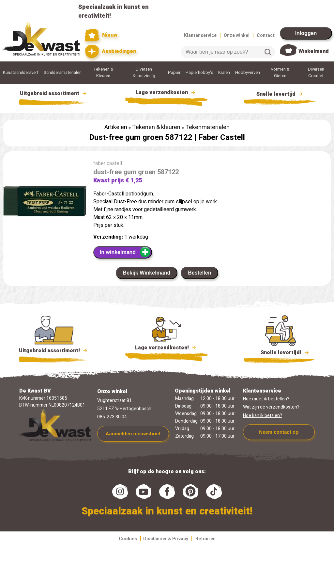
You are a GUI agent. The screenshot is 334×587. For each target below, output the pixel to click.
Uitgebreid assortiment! (54, 350)
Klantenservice (200, 35)
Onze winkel (237, 35)
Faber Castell (221, 137)
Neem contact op (278, 432)
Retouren (205, 538)
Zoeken (267, 52)
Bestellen (199, 273)
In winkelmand (125, 252)
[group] (45, 202)
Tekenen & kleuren (156, 127)
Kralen (224, 72)
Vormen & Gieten (280, 72)
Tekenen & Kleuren (103, 72)
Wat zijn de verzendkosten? (271, 407)
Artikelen (115, 127)
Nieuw (101, 35)
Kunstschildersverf (20, 72)
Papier (174, 72)
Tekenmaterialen (207, 127)
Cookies (128, 538)
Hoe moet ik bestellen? (266, 398)
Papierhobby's (199, 72)
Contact (266, 35)
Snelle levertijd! (280, 352)
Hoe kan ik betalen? (262, 415)
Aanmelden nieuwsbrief (133, 433)
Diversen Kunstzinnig (144, 72)
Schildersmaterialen (63, 72)
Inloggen (306, 33)
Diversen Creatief (316, 72)
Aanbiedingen (110, 51)
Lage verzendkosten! (166, 348)
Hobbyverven (247, 72)
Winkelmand (313, 51)
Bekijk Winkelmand (147, 273)
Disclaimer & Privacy (165, 538)
